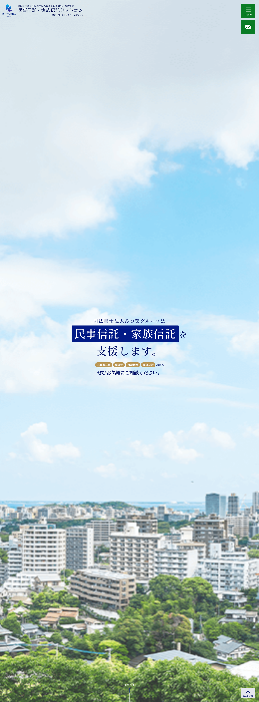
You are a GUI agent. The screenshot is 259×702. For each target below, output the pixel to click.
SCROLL (129, 685)
